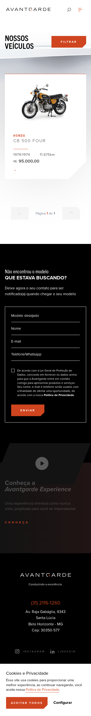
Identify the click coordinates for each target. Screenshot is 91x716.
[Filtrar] (68, 42)
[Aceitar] (27, 703)
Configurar (62, 703)
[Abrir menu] (80, 10)
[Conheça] (22, 522)
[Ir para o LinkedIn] (63, 651)
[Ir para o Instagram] (30, 651)
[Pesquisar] (69, 10)
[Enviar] (27, 410)
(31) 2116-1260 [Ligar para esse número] (45, 602)
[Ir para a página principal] (28, 9)
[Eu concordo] (45, 383)
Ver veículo (45, 126)
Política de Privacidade (42, 689)
